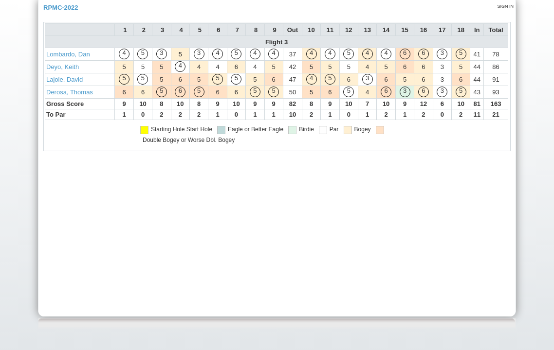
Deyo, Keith (62, 66)
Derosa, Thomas (69, 92)
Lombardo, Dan (68, 54)
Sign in (505, 6)
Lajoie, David (64, 79)
